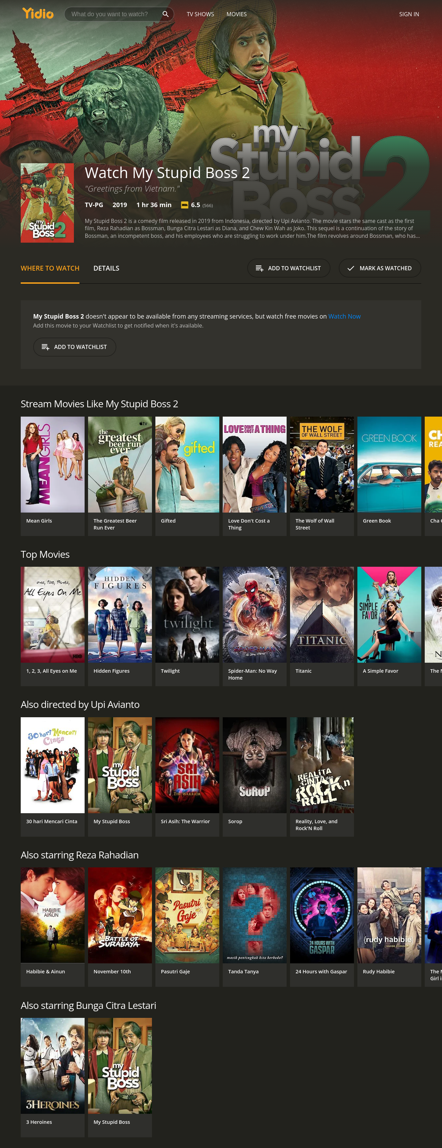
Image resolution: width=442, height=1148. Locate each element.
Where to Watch (50, 268)
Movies (237, 14)
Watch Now (344, 316)
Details (106, 268)
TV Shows (200, 14)
